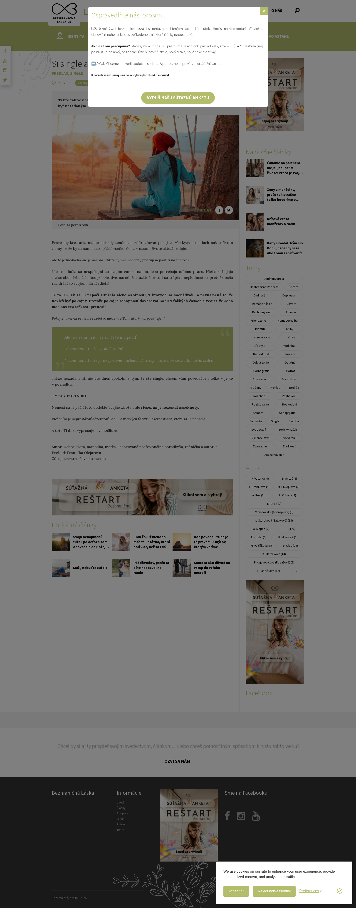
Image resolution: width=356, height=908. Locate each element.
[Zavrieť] (264, 11)
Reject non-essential (274, 891)
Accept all (236, 891)
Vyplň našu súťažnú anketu (178, 97)
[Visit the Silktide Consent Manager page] (339, 891)
